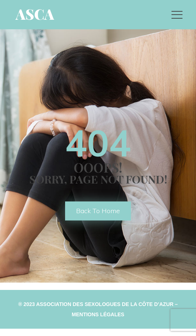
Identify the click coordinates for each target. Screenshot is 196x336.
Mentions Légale (98, 314)
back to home (98, 211)
